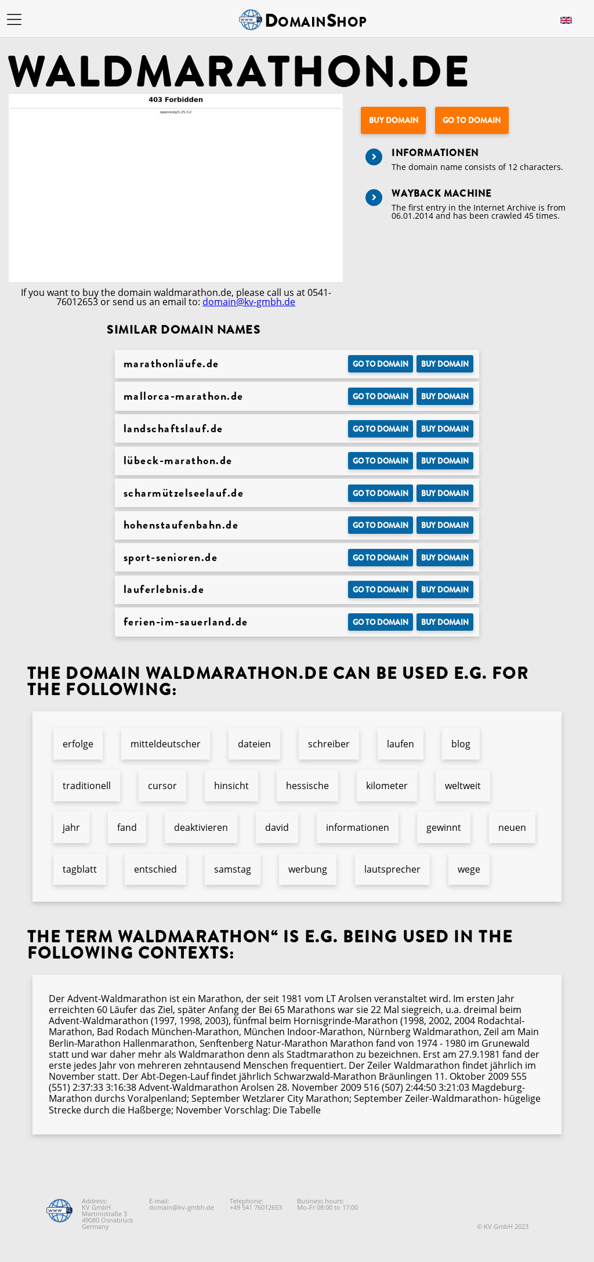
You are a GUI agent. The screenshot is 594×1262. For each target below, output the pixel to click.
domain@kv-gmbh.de (248, 301)
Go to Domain (472, 120)
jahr (71, 827)
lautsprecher (392, 869)
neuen (512, 827)
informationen (357, 827)
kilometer (387, 785)
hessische (307, 785)
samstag (232, 869)
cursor (162, 785)
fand (127, 827)
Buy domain (393, 120)
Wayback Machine (441, 193)
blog (460, 743)
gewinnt (443, 827)
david (277, 827)
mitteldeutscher (166, 743)
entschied (155, 869)
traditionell (87, 785)
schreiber (329, 743)
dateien (254, 743)
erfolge (78, 743)
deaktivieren (201, 827)
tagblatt (80, 869)
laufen (400, 743)
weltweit (463, 785)
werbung (307, 869)
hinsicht (231, 785)
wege (469, 869)
